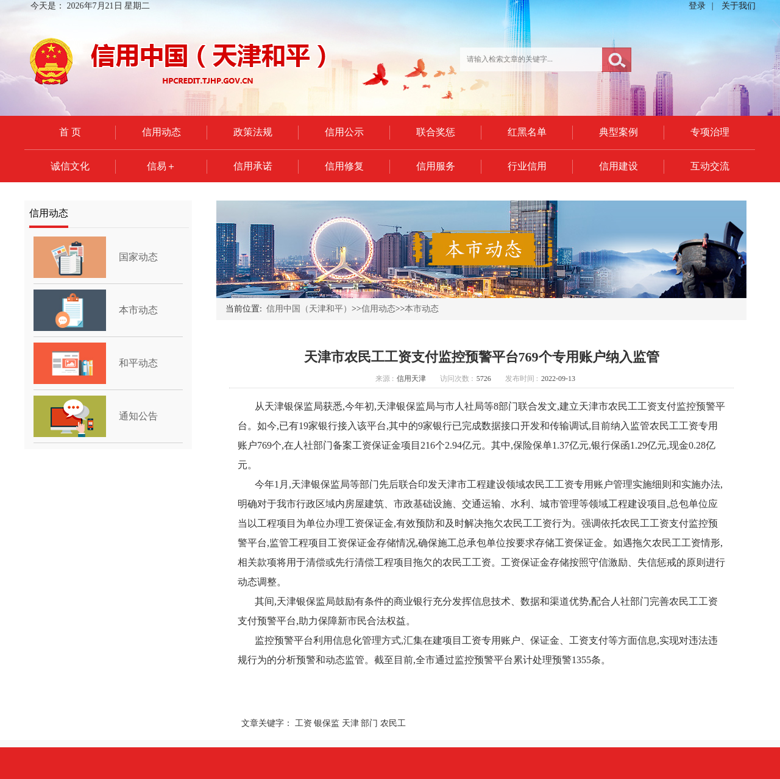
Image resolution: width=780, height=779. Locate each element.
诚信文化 (70, 166)
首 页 (70, 132)
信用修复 (344, 166)
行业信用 (527, 166)
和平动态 (138, 363)
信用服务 (435, 166)
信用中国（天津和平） (309, 308)
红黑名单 (527, 132)
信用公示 (344, 132)
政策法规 (252, 132)
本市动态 (138, 310)
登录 (697, 5)
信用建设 (618, 166)
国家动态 (138, 257)
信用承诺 (252, 166)
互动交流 (709, 166)
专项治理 (709, 132)
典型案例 (618, 132)
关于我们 (739, 5)
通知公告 (138, 416)
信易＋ (161, 166)
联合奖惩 (435, 132)
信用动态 (161, 132)
